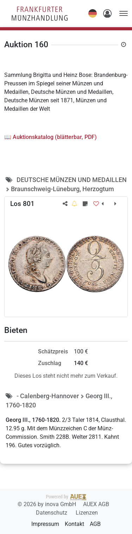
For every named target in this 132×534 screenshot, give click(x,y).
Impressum (45, 524)
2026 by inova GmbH (52, 501)
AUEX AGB (96, 504)
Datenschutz (52, 512)
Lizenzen (87, 512)
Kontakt (74, 524)
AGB (95, 524)
